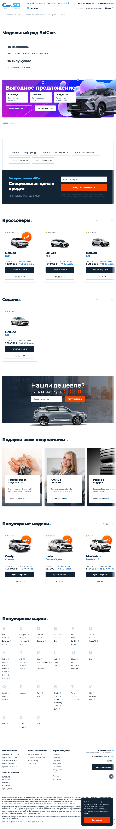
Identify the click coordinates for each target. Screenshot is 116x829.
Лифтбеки (56, 760)
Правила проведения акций (35, 822)
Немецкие (6, 782)
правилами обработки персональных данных (90, 196)
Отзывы (109, 760)
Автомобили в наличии (36, 757)
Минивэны (57, 779)
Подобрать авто (45, 108)
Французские (7, 789)
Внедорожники (58, 770)
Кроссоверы (13, 67)
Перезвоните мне (103, 767)
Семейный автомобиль (10, 754)
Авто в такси (32, 764)
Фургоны (56, 776)
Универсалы (57, 764)
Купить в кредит (19, 269)
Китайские (6, 776)
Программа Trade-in (9, 767)
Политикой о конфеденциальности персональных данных (96, 811)
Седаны (26, 67)
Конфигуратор (33, 760)
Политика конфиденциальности (12, 822)
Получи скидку (75, 399)
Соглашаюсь (97, 820)
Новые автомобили (35, 754)
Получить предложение (84, 187)
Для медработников (9, 760)
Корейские (6, 785)
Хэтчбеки (56, 757)
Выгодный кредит (8, 764)
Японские (6, 779)
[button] (5, 123)
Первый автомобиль (9, 757)
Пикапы (55, 773)
